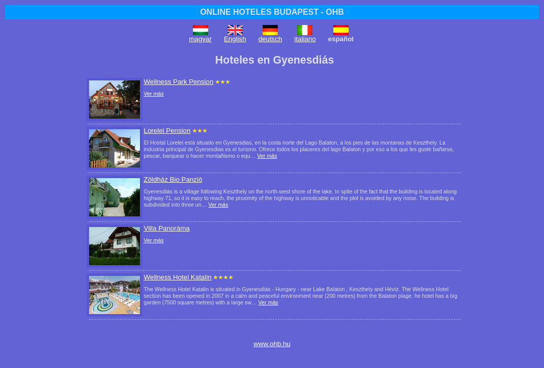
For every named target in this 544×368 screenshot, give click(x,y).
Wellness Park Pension (179, 82)
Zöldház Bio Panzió (173, 179)
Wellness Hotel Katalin (178, 277)
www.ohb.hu (272, 344)
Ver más (154, 94)
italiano (305, 39)
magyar (200, 39)
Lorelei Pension (167, 130)
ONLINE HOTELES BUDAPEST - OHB (272, 12)
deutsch (270, 39)
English (235, 39)
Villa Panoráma (167, 228)
